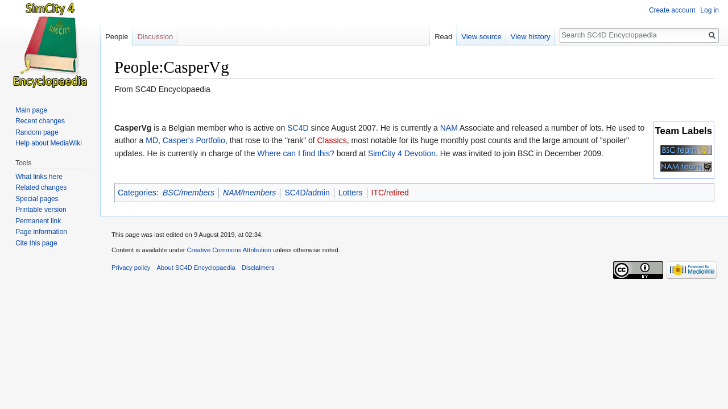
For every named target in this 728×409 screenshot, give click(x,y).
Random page (36, 132)
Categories (137, 192)
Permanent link (38, 221)
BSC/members (188, 192)
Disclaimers (258, 267)
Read (443, 36)
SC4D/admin (306, 192)
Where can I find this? (295, 153)
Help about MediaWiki (48, 143)
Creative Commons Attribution (229, 250)
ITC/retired (390, 192)
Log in (709, 10)
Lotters (350, 192)
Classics (332, 140)
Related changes (41, 187)
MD (152, 140)
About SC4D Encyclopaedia (196, 267)
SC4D (297, 127)
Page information (41, 232)
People (116, 36)
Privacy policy (130, 267)
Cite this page (36, 243)
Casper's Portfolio (194, 140)
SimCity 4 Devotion (402, 153)
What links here (39, 177)
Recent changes (40, 121)
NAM (449, 127)
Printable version (40, 210)
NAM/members (249, 192)
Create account (672, 10)
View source (481, 36)
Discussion (155, 36)
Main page (31, 110)
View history (531, 36)
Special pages (36, 199)
